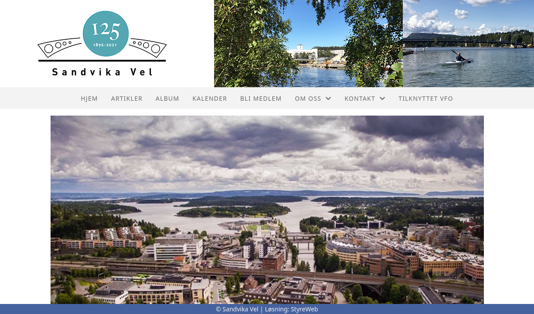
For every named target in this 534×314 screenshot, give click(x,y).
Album (167, 98)
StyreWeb (304, 309)
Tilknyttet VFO (425, 98)
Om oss (313, 98)
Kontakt (364, 98)
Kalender (209, 98)
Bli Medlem (261, 98)
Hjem (89, 98)
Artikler (127, 98)
